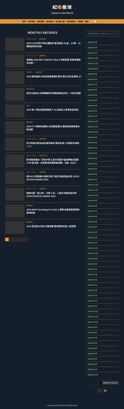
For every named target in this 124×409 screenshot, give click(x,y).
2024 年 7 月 (92, 148)
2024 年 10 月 (93, 132)
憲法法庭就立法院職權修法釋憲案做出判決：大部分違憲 (53, 93)
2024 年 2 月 (92, 174)
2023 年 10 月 (93, 195)
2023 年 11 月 (93, 190)
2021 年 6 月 (92, 343)
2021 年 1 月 (92, 369)
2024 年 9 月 (92, 137)
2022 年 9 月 (92, 264)
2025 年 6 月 (92, 90)
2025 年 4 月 (92, 100)
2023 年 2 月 (92, 237)
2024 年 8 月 (92, 142)
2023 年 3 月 (92, 232)
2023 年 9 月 (92, 200)
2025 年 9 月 (92, 74)
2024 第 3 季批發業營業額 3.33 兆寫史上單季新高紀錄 (52, 109)
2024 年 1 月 (92, 179)
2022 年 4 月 (92, 290)
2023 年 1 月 (92, 243)
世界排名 (31, 21)
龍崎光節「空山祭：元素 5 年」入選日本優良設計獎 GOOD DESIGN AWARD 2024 (51, 194)
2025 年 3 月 (92, 105)
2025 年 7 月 (92, 84)
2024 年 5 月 (92, 158)
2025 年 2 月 (92, 111)
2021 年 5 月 (92, 348)
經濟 (28, 106)
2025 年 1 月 (92, 116)
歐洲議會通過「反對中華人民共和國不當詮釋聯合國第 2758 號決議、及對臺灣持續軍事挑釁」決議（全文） (52, 161)
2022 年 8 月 (92, 269)
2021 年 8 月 (92, 332)
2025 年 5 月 (92, 95)
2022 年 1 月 (92, 306)
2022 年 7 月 (92, 274)
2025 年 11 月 (93, 63)
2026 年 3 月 (92, 42)
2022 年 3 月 (92, 295)
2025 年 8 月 (92, 79)
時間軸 (80, 21)
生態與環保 (71, 21)
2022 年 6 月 (92, 280)
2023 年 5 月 (92, 222)
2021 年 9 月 (92, 327)
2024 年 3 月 (92, 169)
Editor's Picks (31, 39)
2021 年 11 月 (93, 317)
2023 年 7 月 (92, 211)
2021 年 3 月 (92, 359)
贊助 (87, 21)
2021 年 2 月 (92, 364)
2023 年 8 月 (92, 206)
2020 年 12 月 (93, 375)
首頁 (24, 21)
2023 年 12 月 (93, 185)
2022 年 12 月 (93, 248)
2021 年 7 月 (92, 338)
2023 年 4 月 (92, 227)
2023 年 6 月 (92, 216)
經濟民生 (50, 21)
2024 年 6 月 (92, 153)
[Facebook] (92, 21)
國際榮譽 (40, 21)
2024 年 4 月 (92, 164)
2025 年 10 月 (93, 69)
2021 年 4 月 (92, 353)
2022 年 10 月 (93, 258)
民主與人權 (60, 21)
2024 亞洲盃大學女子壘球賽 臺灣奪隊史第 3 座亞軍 (51, 226)
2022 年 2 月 (92, 301)
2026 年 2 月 (92, 47)
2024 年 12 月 (93, 121)
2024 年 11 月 (93, 127)
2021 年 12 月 (93, 311)
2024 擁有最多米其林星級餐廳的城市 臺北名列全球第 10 (53, 76)
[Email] (95, 21)
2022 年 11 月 (93, 253)
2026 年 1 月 (92, 53)
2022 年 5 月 (92, 285)
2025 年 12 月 (93, 58)
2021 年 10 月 (93, 322)
